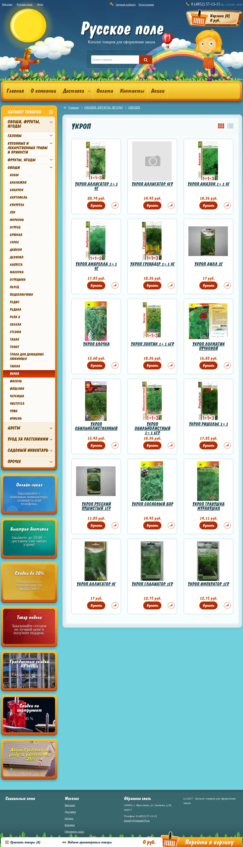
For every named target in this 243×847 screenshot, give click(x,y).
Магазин (7, 4)
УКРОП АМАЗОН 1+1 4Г (208, 184)
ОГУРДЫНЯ (17, 280)
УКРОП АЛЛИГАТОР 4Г (96, 584)
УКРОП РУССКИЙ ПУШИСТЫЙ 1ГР (96, 506)
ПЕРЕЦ (14, 287)
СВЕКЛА (15, 324)
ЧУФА (13, 411)
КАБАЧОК (16, 190)
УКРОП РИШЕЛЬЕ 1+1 (208, 424)
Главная (15, 91)
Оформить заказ (74, 831)
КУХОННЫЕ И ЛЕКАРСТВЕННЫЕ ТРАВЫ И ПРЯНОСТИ (27, 148)
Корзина (70, 825)
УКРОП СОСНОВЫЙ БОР (152, 504)
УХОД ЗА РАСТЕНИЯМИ (27, 439)
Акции (157, 91)
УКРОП (14, 374)
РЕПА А (15, 317)
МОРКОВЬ (17, 220)
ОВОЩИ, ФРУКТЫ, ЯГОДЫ (23, 124)
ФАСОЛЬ (16, 381)
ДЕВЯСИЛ (16, 257)
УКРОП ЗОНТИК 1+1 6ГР (152, 344)
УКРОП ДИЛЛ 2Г (208, 264)
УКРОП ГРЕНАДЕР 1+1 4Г (152, 264)
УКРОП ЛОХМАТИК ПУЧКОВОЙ (208, 346)
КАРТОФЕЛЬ (18, 197)
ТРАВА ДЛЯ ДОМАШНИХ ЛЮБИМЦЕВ (27, 356)
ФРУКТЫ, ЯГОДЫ (21, 160)
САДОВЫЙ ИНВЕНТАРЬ (27, 450)
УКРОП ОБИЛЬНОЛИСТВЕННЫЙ (96, 426)
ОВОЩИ (13, 167)
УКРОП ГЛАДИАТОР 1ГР (152, 584)
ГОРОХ (14, 242)
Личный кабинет (126, 4)
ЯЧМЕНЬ (15, 418)
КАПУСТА (16, 265)
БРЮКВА (16, 235)
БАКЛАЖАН (18, 182)
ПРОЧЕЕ (14, 461)
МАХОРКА (16, 272)
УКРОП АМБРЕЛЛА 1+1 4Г (96, 266)
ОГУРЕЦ (15, 227)
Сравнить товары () (25, 842)
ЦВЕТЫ (13, 428)
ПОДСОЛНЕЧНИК (21, 295)
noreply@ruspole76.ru (137, 820)
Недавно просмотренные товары (90, 842)
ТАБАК (14, 339)
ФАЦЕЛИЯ (17, 389)
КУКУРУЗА (17, 205)
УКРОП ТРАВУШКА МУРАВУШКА (208, 506)
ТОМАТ (14, 347)
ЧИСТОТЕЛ (17, 404)
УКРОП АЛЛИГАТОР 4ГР (152, 184)
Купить (96, 205)
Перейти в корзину (209, 842)
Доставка (73, 91)
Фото (40, 4)
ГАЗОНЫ (14, 135)
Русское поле (24, 4)
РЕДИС (14, 302)
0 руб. (149, 842)
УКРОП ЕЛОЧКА (96, 344)
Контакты (132, 91)
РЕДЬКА (15, 309)
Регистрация (146, 4)
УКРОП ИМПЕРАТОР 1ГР (208, 584)
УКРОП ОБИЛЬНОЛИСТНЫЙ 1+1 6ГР (152, 428)
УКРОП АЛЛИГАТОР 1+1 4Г (96, 186)
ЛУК (12, 212)
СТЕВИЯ (15, 332)
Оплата (104, 91)
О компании (43, 91)
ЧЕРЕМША (17, 396)
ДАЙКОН (16, 250)
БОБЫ (14, 175)
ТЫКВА (15, 366)
